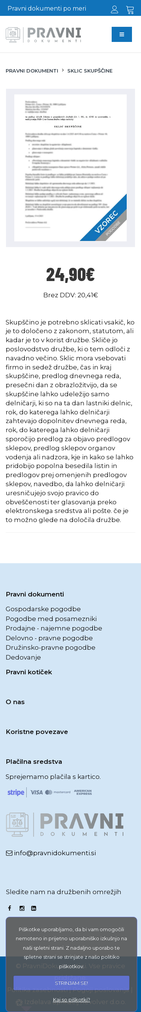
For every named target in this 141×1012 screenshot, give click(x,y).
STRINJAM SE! (71, 983)
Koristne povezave (37, 731)
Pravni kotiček (29, 672)
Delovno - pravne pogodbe (49, 638)
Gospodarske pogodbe (43, 609)
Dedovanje (23, 657)
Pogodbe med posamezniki (51, 619)
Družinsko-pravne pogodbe (51, 647)
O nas (15, 702)
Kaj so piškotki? (71, 1000)
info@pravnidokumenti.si (54, 853)
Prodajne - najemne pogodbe (54, 628)
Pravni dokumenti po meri (47, 8)
